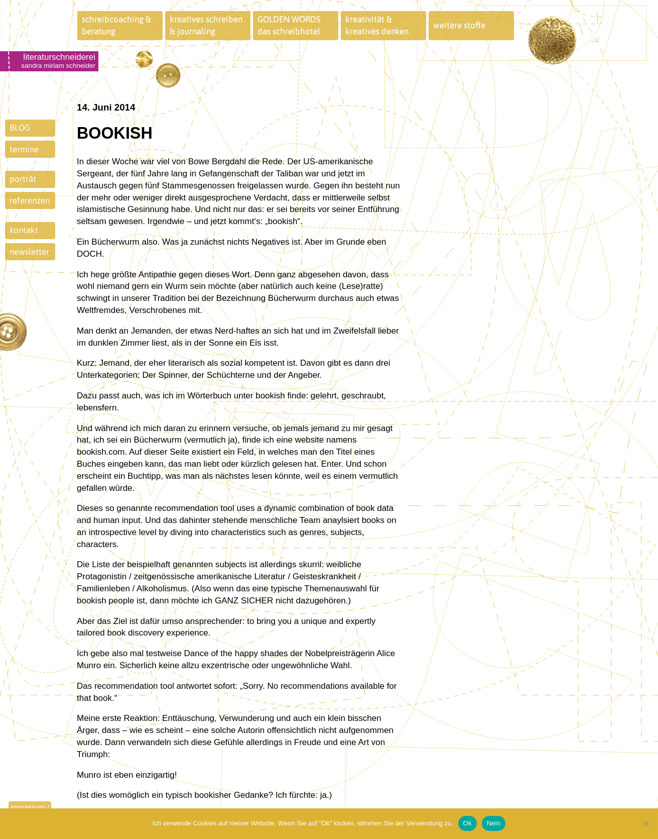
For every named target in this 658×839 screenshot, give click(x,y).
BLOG (20, 128)
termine (24, 149)
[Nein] (645, 823)
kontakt (24, 230)
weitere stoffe (459, 25)
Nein (494, 823)
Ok (467, 823)
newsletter (29, 252)
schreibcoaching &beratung (116, 25)
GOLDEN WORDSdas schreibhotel (289, 25)
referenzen (30, 200)
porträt (23, 179)
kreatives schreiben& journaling (206, 25)
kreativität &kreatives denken (377, 25)
